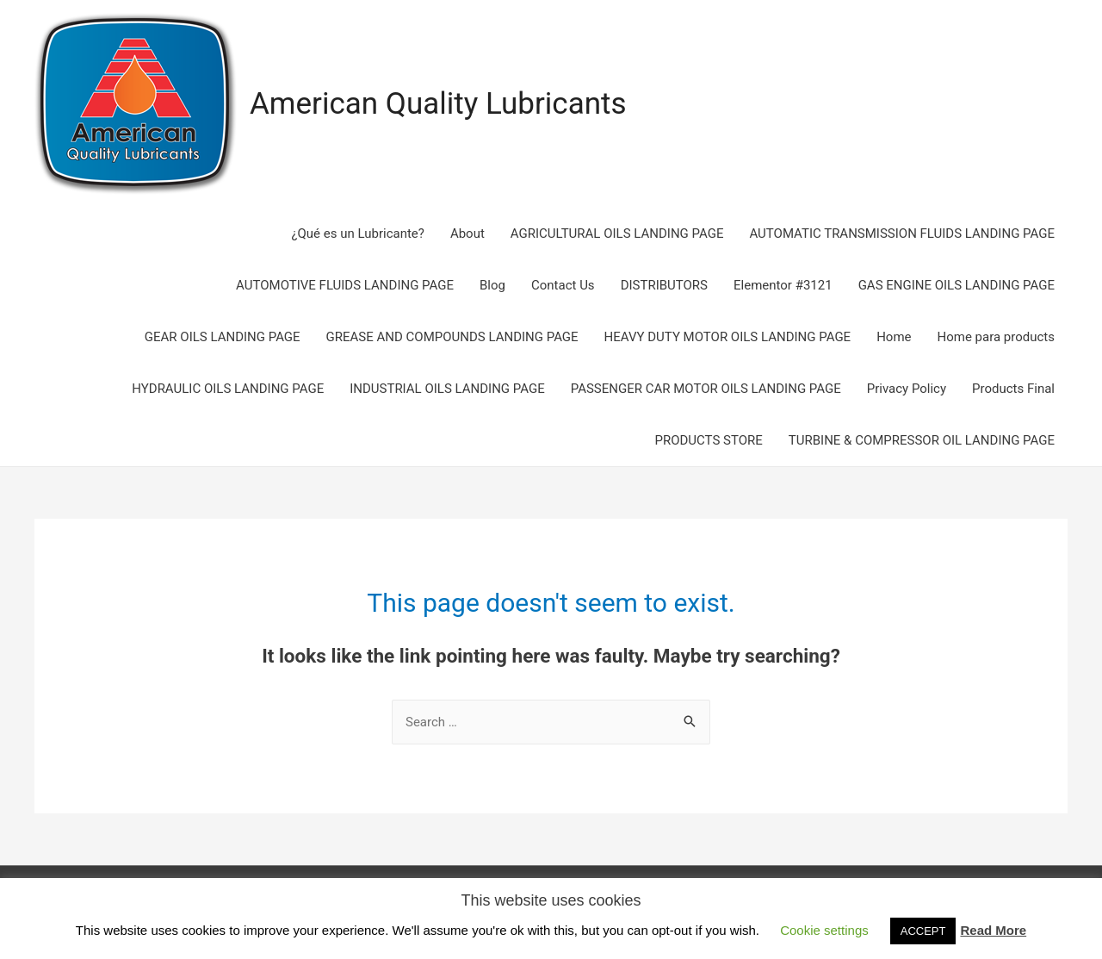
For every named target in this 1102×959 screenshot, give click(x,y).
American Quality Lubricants (438, 103)
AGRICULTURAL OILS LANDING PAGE (617, 233)
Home (893, 337)
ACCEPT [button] (923, 931)
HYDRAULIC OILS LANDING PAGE (228, 388)
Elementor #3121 (783, 285)
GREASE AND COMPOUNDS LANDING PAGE (452, 337)
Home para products (996, 337)
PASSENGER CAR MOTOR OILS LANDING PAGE (706, 388)
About (467, 233)
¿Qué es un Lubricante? (357, 233)
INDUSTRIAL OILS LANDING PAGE (447, 388)
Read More (993, 930)
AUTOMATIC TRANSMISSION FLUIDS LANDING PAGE (902, 233)
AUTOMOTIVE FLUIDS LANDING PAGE (345, 285)
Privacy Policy (906, 388)
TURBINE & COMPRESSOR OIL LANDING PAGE (922, 440)
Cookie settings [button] (824, 930)
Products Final (1013, 388)
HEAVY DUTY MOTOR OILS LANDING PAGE (727, 337)
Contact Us (563, 285)
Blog (492, 285)
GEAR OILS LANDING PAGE (222, 337)
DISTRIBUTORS (664, 285)
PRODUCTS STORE (708, 440)
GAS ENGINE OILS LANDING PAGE (956, 285)
